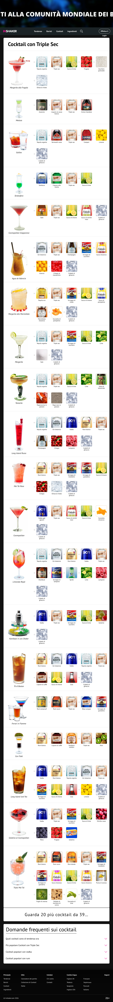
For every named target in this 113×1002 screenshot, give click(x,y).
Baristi (49, 31)
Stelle (23, 986)
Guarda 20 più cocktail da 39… (56, 914)
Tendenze (38, 31)
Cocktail (59, 31)
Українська (87, 982)
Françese (86, 979)
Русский (86, 986)
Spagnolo (70, 986)
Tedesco (69, 982)
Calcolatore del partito (29, 979)
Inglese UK (70, 979)
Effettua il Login (104, 32)
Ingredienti (72, 31)
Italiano (86, 990)
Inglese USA (71, 990)
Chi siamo (50, 979)
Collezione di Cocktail (28, 982)
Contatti (49, 982)
